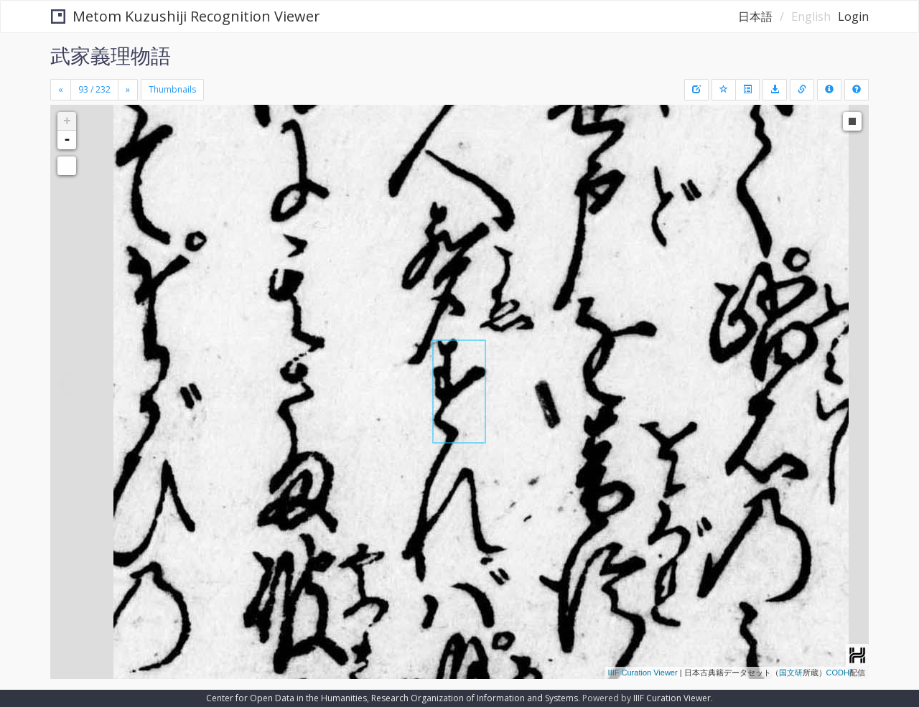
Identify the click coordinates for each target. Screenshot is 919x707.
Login (853, 16)
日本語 (755, 16)
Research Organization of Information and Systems (474, 698)
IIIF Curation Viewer (643, 672)
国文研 (791, 672)
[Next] (128, 89)
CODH (837, 672)
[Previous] (60, 89)
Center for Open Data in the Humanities (286, 698)
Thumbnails (172, 89)
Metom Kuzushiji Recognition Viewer (185, 16)
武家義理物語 (110, 55)
